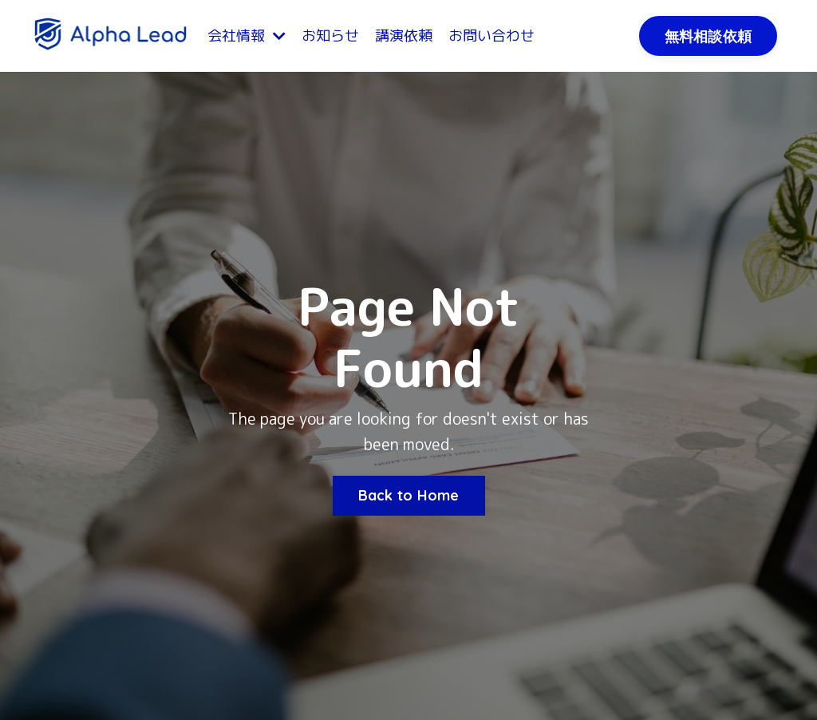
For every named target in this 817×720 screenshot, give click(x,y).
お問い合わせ (491, 35)
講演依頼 (403, 35)
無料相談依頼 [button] (708, 36)
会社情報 (246, 35)
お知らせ (330, 35)
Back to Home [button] (409, 495)
